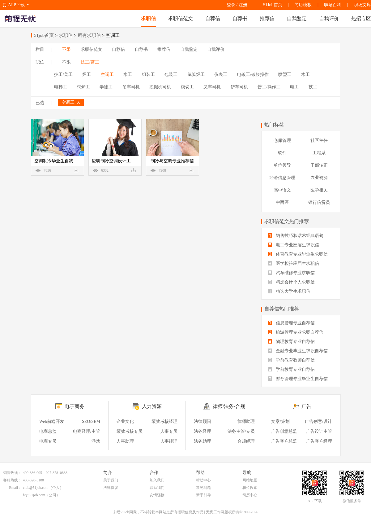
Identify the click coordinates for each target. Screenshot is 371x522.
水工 (127, 74)
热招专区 (361, 18)
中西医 (282, 202)
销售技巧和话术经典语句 (295, 235)
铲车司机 (239, 87)
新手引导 (203, 495)
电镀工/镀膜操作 (253, 74)
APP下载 (16, 4)
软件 (282, 153)
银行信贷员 (319, 202)
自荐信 (212, 18)
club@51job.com (36, 487)
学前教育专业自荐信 (291, 369)
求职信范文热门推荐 (286, 221)
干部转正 (319, 165)
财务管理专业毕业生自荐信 (298, 378)
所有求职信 (89, 35)
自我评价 (329, 18)
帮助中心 (203, 480)
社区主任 (319, 140)
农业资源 (319, 177)
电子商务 (74, 406)
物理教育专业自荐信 (291, 341)
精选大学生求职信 (289, 291)
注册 (243, 4)
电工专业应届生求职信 (293, 245)
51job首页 (44, 35)
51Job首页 (272, 4)
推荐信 (267, 18)
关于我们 (110, 480)
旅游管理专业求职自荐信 (295, 332)
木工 (305, 74)
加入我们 (157, 480)
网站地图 (249, 480)
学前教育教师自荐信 (291, 360)
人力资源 (152, 406)
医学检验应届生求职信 (293, 263)
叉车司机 (212, 87)
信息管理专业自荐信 (291, 323)
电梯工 (60, 87)
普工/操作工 (269, 87)
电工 (294, 87)
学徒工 (106, 87)
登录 (231, 4)
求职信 (148, 18)
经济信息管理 (282, 177)
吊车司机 (131, 87)
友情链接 (157, 495)
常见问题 (203, 487)
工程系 (319, 153)
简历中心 (249, 495)
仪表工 (220, 74)
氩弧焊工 (196, 74)
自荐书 (239, 18)
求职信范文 (180, 18)
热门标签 (274, 124)
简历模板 (303, 4)
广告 (306, 406)
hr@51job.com (34, 495)
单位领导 (282, 165)
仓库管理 (282, 140)
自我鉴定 (297, 18)
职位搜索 (249, 487)
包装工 (170, 74)
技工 (313, 87)
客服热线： (12, 480)
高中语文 (282, 190)
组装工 (148, 74)
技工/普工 (90, 62)
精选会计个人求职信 (291, 282)
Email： (15, 487)
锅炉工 (83, 87)
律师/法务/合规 (229, 406)
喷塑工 (284, 74)
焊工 (86, 74)
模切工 (187, 87)
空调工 (107, 74)
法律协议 (110, 487)
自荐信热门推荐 (281, 308)
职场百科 (332, 4)
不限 (66, 49)
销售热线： (12, 473)
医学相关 (319, 190)
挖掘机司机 (160, 87)
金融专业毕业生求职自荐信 (298, 351)
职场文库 (362, 4)
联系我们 (157, 487)
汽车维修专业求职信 (291, 272)
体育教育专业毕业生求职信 (298, 254)
